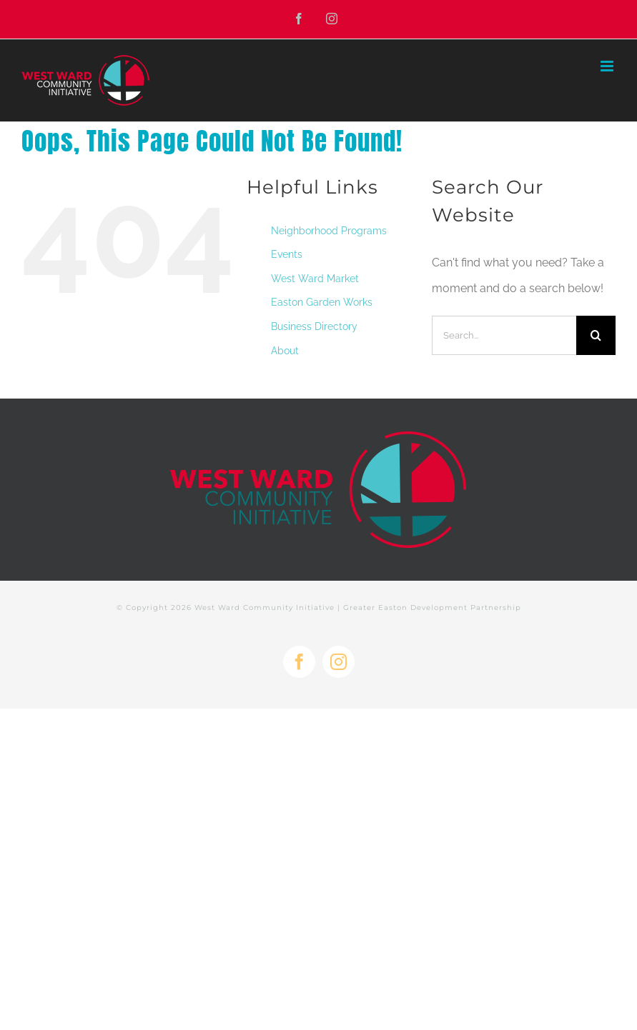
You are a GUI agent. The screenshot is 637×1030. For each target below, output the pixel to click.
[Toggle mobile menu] (608, 66)
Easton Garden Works (321, 302)
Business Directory (314, 326)
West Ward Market (315, 278)
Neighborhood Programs (329, 230)
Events (286, 254)
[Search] (596, 335)
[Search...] (504, 335)
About (285, 350)
